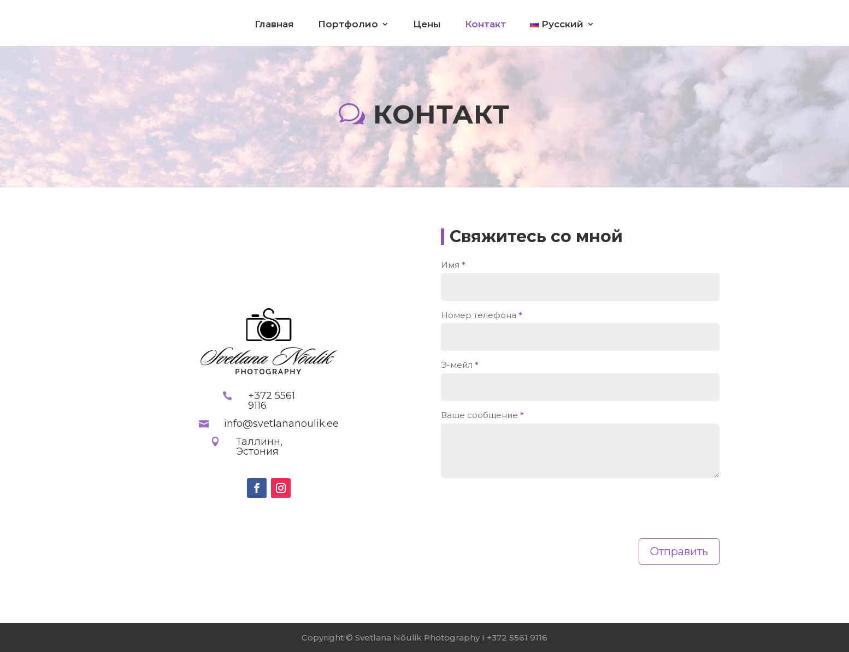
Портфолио (348, 25)
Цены (427, 25)
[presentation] (524, 511)
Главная (274, 25)
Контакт (485, 25)
